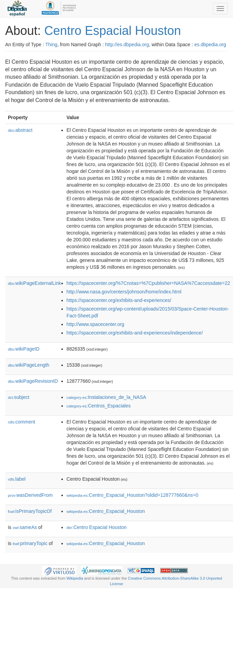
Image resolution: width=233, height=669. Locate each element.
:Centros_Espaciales (99, 405)
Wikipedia (75, 578)
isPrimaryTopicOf (30, 511)
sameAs (25, 527)
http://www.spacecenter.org (95, 324)
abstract (20, 130)
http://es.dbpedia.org (127, 44)
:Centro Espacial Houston (97, 527)
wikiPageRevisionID (33, 381)
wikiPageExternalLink (34, 283)
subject (18, 397)
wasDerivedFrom (30, 495)
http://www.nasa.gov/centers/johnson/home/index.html (124, 291)
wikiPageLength (28, 365)
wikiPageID (23, 349)
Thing (51, 44)
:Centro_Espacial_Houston (106, 511)
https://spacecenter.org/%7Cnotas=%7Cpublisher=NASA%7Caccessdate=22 (148, 283)
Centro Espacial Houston (112, 31)
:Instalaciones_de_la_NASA (106, 397)
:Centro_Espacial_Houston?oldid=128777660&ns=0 (132, 495)
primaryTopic (30, 543)
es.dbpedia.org (210, 44)
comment (21, 422)
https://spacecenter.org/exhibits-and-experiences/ (119, 300)
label (16, 479)
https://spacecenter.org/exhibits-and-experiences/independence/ (135, 333)
